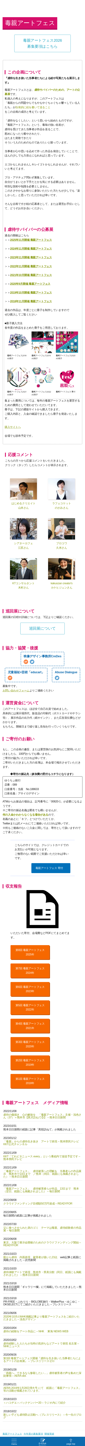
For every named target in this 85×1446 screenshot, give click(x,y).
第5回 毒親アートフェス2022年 (30, 1007)
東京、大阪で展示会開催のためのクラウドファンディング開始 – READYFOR (42, 1244)
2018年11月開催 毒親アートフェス (31, 301)
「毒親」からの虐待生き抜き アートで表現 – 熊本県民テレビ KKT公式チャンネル (41, 1143)
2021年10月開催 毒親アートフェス (31, 275)
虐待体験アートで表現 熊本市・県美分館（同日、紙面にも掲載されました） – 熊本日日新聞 (42, 1273)
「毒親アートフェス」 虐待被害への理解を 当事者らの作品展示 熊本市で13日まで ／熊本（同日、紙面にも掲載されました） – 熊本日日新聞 (42, 1174)
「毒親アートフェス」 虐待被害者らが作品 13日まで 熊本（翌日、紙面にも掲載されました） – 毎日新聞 (41, 1190)
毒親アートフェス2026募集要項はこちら (42, 43)
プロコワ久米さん (61, 533)
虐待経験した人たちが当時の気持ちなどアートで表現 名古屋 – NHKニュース (41, 1345)
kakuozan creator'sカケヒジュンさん (61, 573)
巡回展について (42, 628)
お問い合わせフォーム (16, 690)
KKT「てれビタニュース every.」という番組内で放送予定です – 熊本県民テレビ (41, 1158)
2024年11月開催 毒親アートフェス (31, 248)
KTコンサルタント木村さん (23, 573)
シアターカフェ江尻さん (23, 533)
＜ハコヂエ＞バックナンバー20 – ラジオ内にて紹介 (34, 1402)
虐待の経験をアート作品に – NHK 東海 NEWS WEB (35, 1331)
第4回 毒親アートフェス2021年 (30, 1026)
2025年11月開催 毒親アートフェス (31, 239)
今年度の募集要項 (33, 1433)
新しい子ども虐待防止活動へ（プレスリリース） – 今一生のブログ (42, 1416)
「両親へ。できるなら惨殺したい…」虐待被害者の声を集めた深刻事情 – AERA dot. (42, 1374)
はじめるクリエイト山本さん (23, 493)
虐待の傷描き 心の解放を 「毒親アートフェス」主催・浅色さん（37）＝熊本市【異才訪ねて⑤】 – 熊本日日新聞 (42, 1116)
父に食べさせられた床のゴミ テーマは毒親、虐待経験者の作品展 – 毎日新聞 (42, 1229)
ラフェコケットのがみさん (61, 493)
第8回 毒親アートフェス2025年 (30, 952)
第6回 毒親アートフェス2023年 (30, 989)
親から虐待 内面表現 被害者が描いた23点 (30, 1257)
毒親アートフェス (12, 1433)
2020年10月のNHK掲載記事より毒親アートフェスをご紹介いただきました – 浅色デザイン (41, 1318)
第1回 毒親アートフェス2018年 (30, 1081)
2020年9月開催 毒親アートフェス (30, 283)
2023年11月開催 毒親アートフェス (31, 257)
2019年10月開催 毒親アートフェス (31, 292)
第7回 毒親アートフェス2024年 (30, 970)
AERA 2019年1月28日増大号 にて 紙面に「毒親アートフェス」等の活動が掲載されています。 (42, 1389)
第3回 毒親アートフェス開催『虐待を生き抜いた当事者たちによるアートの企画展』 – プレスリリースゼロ (42, 1359)
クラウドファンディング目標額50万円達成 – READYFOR (37, 1203)
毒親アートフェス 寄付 (49, 868)
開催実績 (49, 1433)
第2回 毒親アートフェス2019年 (30, 1062)
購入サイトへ (13, 427)
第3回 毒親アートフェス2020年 (30, 1044)
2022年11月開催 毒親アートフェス (31, 266)
